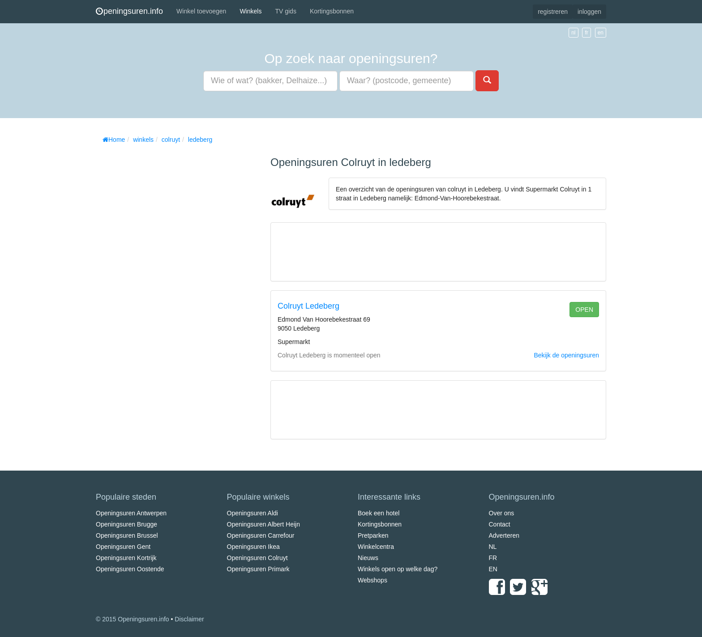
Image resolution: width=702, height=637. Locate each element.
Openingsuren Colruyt (257, 557)
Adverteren (504, 535)
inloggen (589, 11)
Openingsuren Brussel (127, 535)
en (601, 33)
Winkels (250, 11)
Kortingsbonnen (332, 11)
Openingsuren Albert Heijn (263, 524)
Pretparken (373, 535)
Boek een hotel (378, 513)
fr (586, 33)
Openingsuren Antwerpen (131, 513)
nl (573, 33)
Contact (499, 524)
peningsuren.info (129, 11)
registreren (553, 11)
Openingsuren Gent (123, 546)
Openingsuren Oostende (130, 569)
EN (493, 569)
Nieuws (368, 557)
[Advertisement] (163, 282)
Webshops (372, 580)
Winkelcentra (376, 546)
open (584, 309)
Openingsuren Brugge (126, 524)
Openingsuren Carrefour (261, 535)
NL (493, 546)
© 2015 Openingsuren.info (132, 619)
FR (493, 557)
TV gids (285, 11)
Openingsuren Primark (258, 569)
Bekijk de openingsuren (566, 355)
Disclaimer (189, 619)
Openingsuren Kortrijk (126, 557)
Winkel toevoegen (201, 11)
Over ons (501, 513)
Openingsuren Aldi (252, 513)
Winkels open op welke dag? (397, 569)
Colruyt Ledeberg (308, 306)
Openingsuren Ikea (253, 546)
